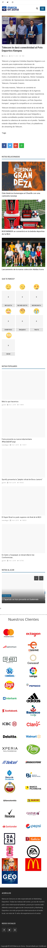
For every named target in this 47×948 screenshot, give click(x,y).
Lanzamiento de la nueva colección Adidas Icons (23, 269)
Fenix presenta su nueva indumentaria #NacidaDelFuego (17, 440)
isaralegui (5, 445)
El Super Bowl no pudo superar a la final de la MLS (21, 517)
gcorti (4, 405)
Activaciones (8, 596)
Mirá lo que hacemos (10, 401)
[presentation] (36, 578)
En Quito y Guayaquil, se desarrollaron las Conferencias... (18, 556)
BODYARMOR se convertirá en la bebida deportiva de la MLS (23, 232)
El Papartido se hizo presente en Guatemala (22, 599)
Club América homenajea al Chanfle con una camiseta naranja (21, 194)
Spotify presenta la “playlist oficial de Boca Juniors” (22, 479)
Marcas (5, 56)
